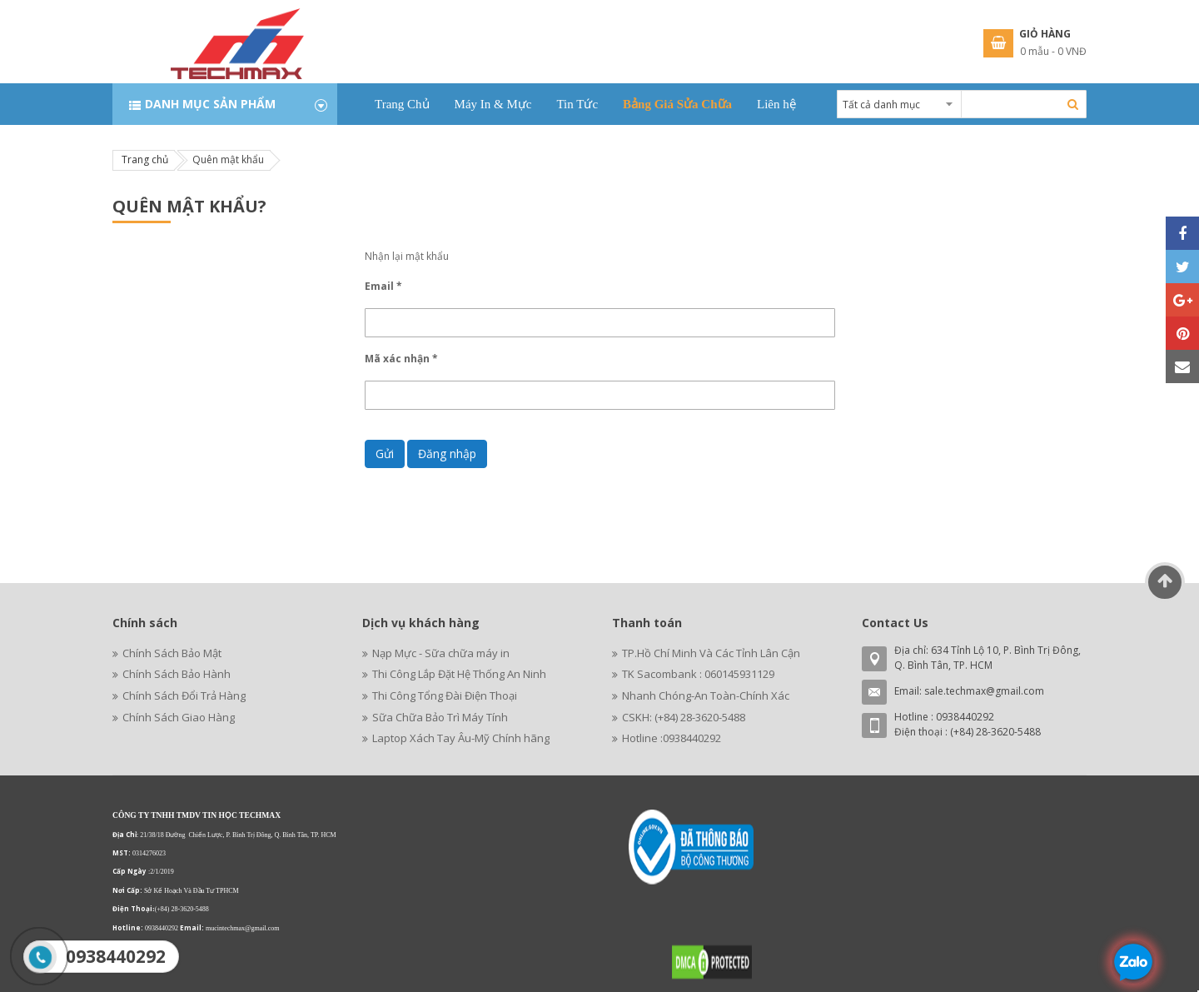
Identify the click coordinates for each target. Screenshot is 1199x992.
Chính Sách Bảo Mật (171, 653)
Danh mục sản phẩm (210, 104)
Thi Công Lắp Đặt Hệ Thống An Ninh (459, 673)
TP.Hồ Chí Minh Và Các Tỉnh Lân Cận (711, 653)
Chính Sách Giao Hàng (178, 717)
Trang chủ (145, 159)
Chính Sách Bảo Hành (176, 673)
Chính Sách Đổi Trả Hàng (184, 695)
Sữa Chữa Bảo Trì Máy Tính (440, 717)
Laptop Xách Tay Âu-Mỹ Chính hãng (461, 737)
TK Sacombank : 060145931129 (698, 673)
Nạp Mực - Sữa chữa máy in (441, 653)
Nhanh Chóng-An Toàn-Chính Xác (705, 695)
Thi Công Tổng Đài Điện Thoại (444, 695)
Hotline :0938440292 (671, 737)
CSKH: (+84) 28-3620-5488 (683, 717)
